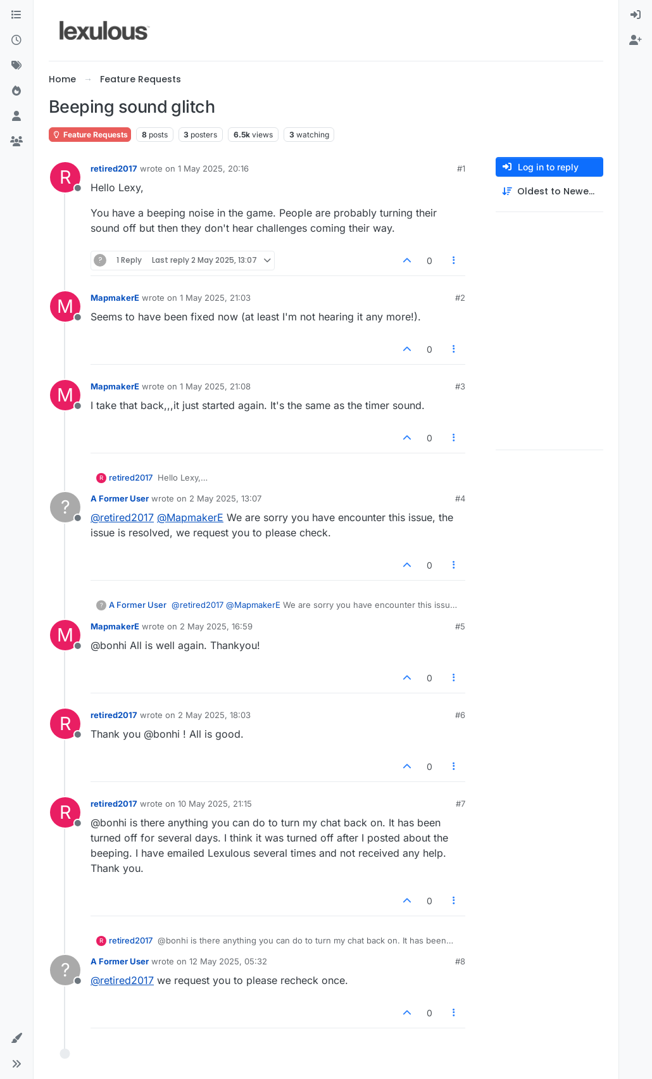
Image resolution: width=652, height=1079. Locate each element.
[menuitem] (635, 15)
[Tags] (16, 66)
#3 (460, 386)
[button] (16, 1038)
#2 (460, 298)
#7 (460, 803)
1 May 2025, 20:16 (213, 168)
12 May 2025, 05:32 (228, 961)
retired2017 (114, 168)
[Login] (635, 15)
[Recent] (16, 40)
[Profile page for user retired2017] (65, 177)
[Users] (16, 116)
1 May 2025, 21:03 (215, 298)
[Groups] (16, 142)
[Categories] (16, 15)
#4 (460, 498)
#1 (461, 168)
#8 (460, 961)
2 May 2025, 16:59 (216, 626)
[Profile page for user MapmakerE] (65, 306)
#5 (460, 626)
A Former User (120, 498)
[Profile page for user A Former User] (65, 507)
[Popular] (16, 91)
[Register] (635, 40)
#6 (460, 715)
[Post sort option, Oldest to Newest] (549, 191)
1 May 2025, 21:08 (215, 386)
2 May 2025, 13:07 (225, 498)
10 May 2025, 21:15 (215, 803)
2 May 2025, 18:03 (214, 715)
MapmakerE (115, 298)
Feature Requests (90, 134)
